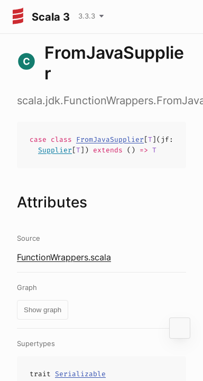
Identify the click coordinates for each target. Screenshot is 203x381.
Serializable (80, 373)
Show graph (42, 310)
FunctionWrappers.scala (64, 257)
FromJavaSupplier (110, 139)
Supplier (55, 150)
